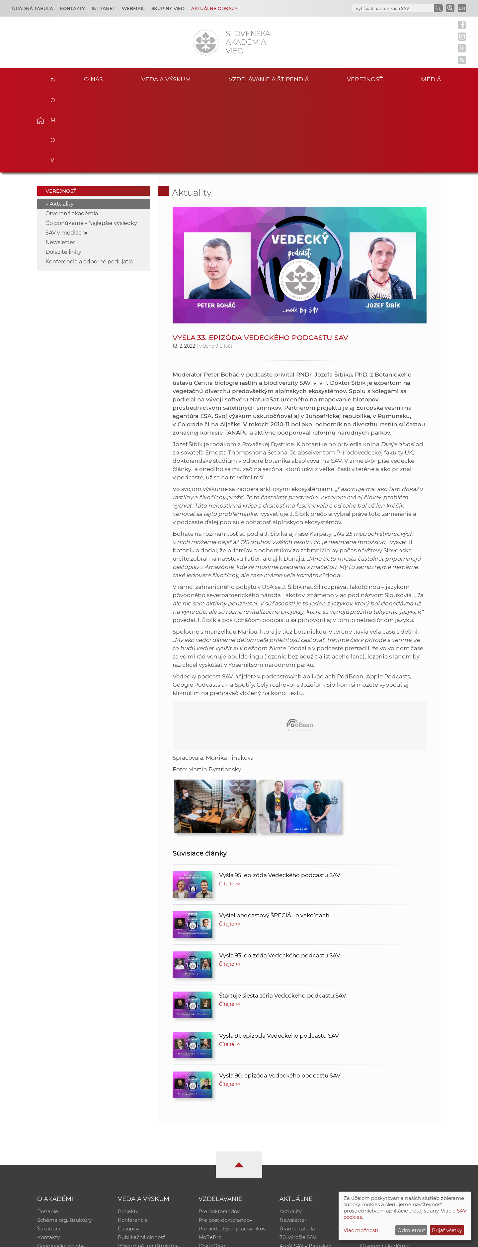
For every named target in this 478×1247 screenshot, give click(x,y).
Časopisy (128, 1146)
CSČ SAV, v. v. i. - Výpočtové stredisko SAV (136, 1239)
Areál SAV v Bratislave (306, 1163)
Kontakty (72, 8)
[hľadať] (392, 8)
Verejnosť (365, 79)
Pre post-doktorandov (225, 1138)
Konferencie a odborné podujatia (89, 179)
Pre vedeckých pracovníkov (232, 1146)
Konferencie (133, 1138)
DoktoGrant (213, 1163)
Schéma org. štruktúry (64, 1138)
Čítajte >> (230, 801)
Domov (50, 78)
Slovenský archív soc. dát (390, 1138)
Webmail (133, 8)
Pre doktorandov (219, 1129)
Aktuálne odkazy (214, 8)
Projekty (128, 1129)
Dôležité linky (63, 170)
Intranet (103, 8)
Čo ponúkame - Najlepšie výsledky (91, 141)
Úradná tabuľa (297, 1146)
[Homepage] (206, 42)
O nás (93, 79)
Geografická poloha (61, 1163)
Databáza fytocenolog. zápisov (397, 1146)
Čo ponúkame (297, 1172)
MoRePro (210, 1155)
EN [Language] (462, 8)
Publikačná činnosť (141, 1155)
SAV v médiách (65, 150)
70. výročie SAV (297, 1155)
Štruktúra (48, 1146)
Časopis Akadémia (383, 1155)
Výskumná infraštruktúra (148, 1163)
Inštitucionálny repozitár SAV (395, 1129)
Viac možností (361, 1230)
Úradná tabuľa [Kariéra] (32, 8)
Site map (337, 1239)
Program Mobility (220, 1172)
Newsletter (60, 160)
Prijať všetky (447, 1230)
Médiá (431, 79)
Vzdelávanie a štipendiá (269, 79)
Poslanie (47, 1129)
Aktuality (62, 121)
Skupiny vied (168, 8)
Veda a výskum (166, 79)
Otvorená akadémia (71, 131)
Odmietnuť (411, 1230)
